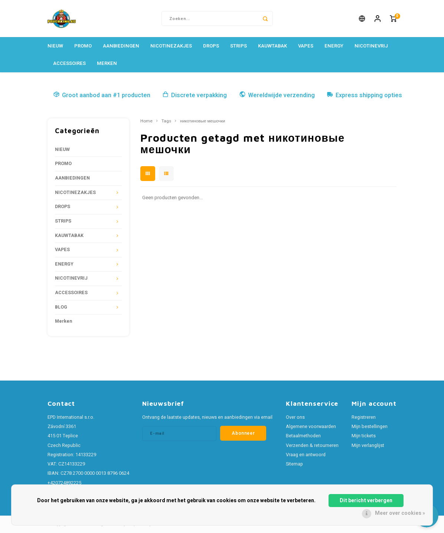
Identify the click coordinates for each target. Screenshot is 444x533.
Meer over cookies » (400, 513)
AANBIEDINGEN (121, 45)
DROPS (211, 45)
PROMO (83, 45)
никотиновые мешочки (202, 121)
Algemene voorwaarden (311, 426)
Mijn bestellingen (370, 426)
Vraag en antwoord (306, 454)
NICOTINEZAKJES (171, 45)
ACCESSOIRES (69, 63)
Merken (107, 63)
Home (146, 121)
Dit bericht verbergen (366, 500)
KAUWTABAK (272, 45)
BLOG (61, 307)
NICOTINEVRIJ (371, 45)
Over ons (295, 417)
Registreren (364, 417)
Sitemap (294, 464)
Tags (166, 121)
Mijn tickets (364, 435)
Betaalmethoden (303, 435)
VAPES (305, 45)
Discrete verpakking (194, 95)
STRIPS (238, 45)
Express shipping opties (364, 95)
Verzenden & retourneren (312, 445)
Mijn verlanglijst (368, 445)
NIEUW (55, 45)
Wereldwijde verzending (277, 95)
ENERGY (333, 45)
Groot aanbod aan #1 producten (101, 95)
